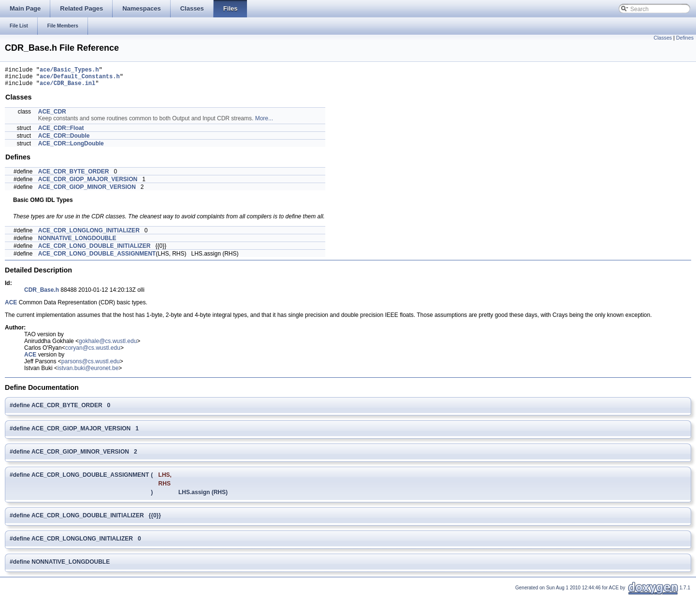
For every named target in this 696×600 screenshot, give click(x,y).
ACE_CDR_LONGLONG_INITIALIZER (89, 234)
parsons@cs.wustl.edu (90, 365)
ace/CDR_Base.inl (67, 87)
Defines (685, 38)
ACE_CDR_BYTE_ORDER (73, 175)
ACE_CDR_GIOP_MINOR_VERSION (87, 191)
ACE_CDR (52, 116)
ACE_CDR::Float (61, 132)
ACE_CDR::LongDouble (71, 147)
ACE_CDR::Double (64, 140)
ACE (11, 306)
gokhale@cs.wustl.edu (108, 345)
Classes (662, 38)
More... (264, 122)
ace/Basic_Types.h (69, 71)
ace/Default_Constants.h (80, 79)
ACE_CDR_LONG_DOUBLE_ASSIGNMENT (97, 258)
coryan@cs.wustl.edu (92, 352)
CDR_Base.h (41, 294)
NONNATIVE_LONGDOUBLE (77, 242)
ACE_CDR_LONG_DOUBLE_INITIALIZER (94, 250)
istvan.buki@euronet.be (88, 372)
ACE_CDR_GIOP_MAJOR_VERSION (87, 183)
